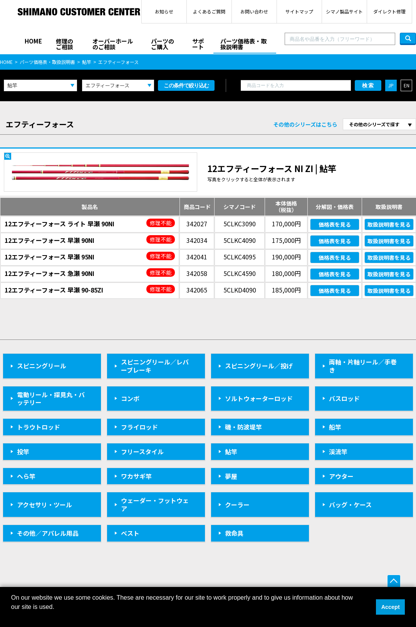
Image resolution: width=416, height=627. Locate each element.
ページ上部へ (394, 581)
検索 (368, 85)
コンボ (130, 398)
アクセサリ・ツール (44, 504)
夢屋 (231, 476)
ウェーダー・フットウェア (155, 504)
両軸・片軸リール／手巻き (363, 366)
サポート (198, 44)
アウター (341, 476)
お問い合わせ (254, 11)
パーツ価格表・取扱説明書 (243, 44)
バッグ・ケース (350, 504)
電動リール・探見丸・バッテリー (51, 398)
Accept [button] (390, 607)
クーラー (237, 504)
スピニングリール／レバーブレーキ (155, 366)
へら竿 (26, 476)
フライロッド (139, 426)
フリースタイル (142, 451)
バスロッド (344, 398)
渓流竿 (338, 451)
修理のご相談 (64, 44)
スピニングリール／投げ (259, 365)
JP (391, 85)
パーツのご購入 (162, 44)
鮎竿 (86, 62)
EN (406, 85)
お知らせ (164, 11)
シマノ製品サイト (344, 11)
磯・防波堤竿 (243, 426)
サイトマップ (299, 11)
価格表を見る (335, 224)
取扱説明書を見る (389, 224)
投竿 (23, 451)
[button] (12, 617)
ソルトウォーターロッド (259, 398)
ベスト (130, 533)
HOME (33, 41)
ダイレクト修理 (389, 11)
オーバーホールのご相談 (112, 44)
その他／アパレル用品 (48, 533)
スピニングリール (41, 365)
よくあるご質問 (209, 11)
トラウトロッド (38, 426)
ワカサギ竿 (136, 476)
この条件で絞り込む (186, 85)
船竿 (335, 426)
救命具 (234, 533)
